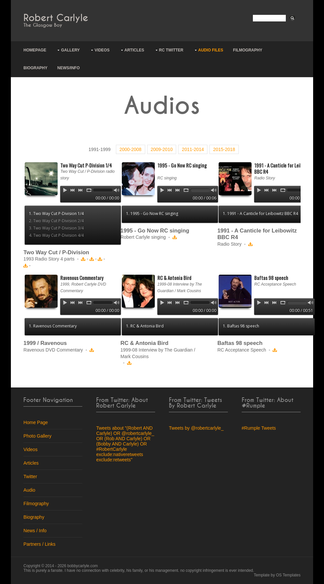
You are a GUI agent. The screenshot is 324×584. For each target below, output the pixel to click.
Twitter (30, 476)
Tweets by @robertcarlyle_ (196, 428)
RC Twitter (171, 50)
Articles (134, 50)
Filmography (247, 50)
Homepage (34, 50)
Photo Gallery (37, 436)
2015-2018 (224, 149)
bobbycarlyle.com (82, 566)
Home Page (35, 422)
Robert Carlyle (55, 18)
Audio (29, 490)
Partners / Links (39, 544)
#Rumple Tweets (259, 428)
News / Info (34, 530)
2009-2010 (162, 149)
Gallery (70, 50)
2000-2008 (131, 149)
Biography (35, 68)
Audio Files (210, 50)
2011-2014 (193, 149)
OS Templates (288, 575)
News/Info (68, 68)
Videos (101, 50)
